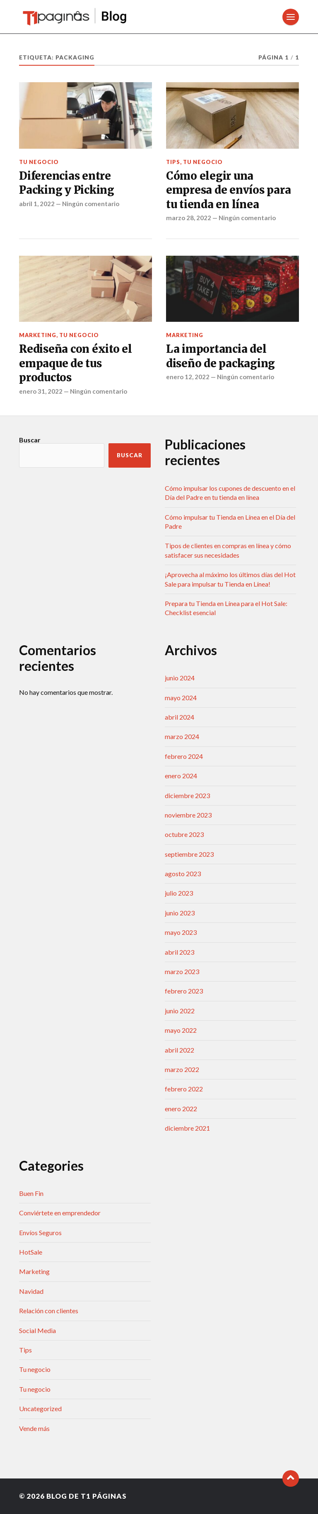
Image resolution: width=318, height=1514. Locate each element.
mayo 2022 (181, 1030)
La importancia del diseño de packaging (220, 356)
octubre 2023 (184, 834)
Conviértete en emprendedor (60, 1213)
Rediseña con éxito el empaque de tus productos (75, 363)
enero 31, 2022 (41, 391)
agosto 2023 (183, 873)
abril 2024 (179, 717)
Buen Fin (31, 1193)
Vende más (34, 1428)
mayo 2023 (181, 932)
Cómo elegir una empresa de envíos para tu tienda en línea (228, 190)
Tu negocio (39, 162)
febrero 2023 (184, 991)
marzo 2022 (182, 1069)
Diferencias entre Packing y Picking (66, 183)
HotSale (30, 1252)
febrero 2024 (184, 756)
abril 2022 (179, 1050)
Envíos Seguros (40, 1232)
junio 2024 (180, 678)
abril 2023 (179, 952)
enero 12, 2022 (188, 376)
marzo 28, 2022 (188, 217)
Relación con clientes (48, 1310)
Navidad (31, 1291)
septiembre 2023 (189, 854)
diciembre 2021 (187, 1128)
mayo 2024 (181, 697)
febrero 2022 (184, 1089)
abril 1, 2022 (37, 203)
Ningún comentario (90, 203)
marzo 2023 (182, 971)
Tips (173, 162)
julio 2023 (179, 893)
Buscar (30, 440)
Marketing (37, 335)
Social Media (37, 1330)
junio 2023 (180, 913)
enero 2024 (181, 776)
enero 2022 (181, 1108)
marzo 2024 (182, 736)
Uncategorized (40, 1408)
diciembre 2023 (187, 795)
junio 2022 (180, 1011)
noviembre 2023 (188, 815)
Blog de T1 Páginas (86, 1496)
